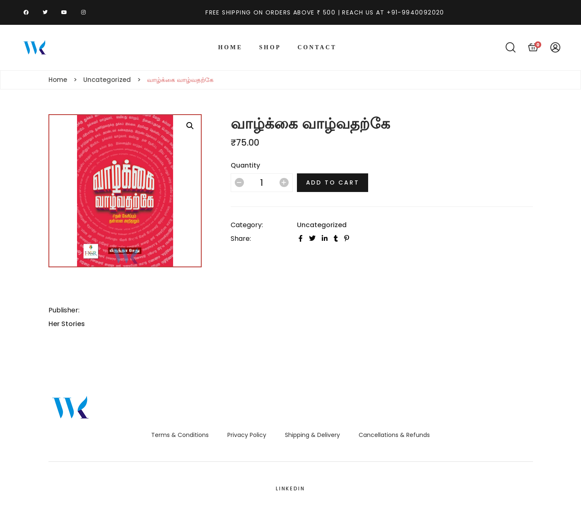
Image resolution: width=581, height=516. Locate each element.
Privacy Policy (246, 435)
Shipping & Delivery (312, 435)
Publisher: (64, 310)
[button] (190, 125)
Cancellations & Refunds (394, 435)
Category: (247, 225)
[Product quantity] (262, 182)
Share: (241, 238)
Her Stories (66, 324)
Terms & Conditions (180, 435)
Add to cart (332, 182)
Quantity (245, 165)
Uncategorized (322, 225)
